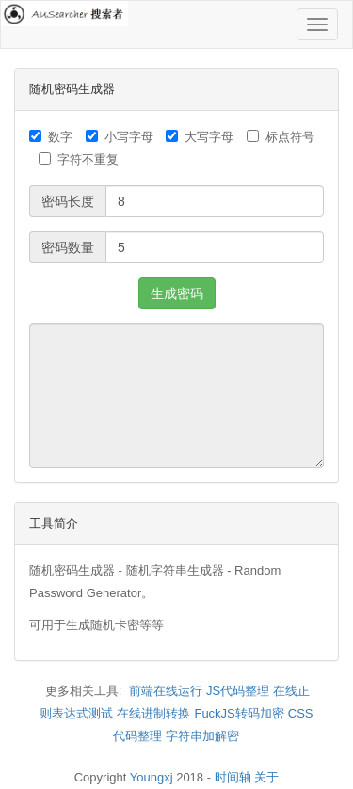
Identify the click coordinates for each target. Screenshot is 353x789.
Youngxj (151, 777)
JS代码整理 (237, 691)
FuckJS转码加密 (238, 713)
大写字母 (199, 137)
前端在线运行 (165, 691)
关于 (266, 777)
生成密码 (177, 293)
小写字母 (119, 137)
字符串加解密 (202, 736)
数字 (50, 137)
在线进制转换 (153, 713)
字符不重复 (79, 159)
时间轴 (233, 777)
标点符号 (280, 137)
